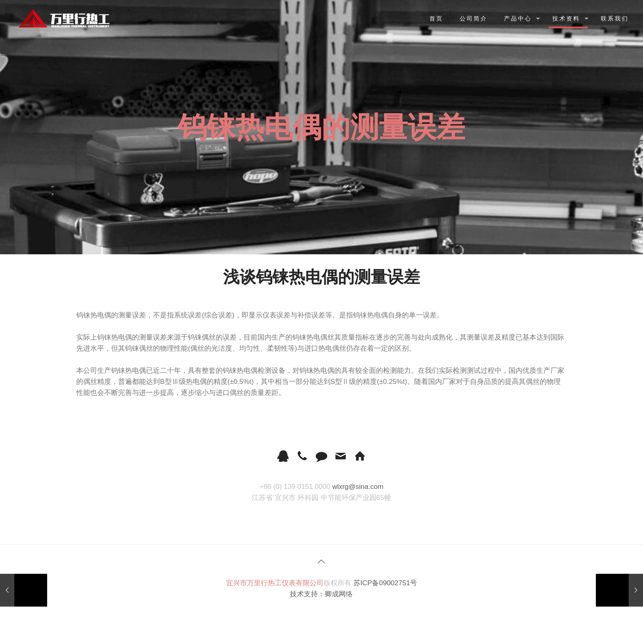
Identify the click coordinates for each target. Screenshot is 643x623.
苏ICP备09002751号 (385, 583)
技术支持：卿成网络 (321, 594)
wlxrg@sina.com (357, 487)
